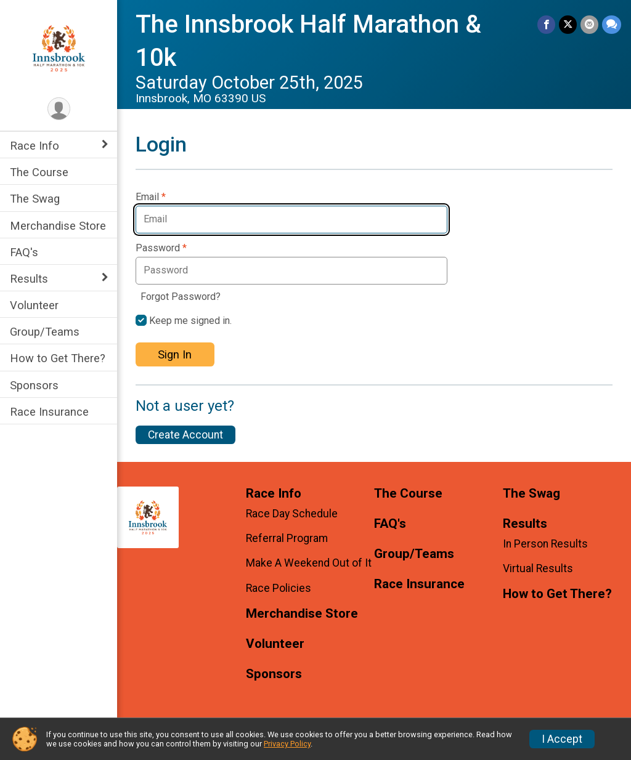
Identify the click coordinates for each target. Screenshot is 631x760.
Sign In (175, 354)
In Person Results (545, 544)
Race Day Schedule (292, 513)
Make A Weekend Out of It (309, 563)
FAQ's (24, 252)
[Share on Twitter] (568, 24)
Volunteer (34, 305)
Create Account (185, 435)
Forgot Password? (180, 296)
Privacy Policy (287, 743)
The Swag (35, 198)
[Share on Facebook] (546, 24)
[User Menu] (58, 108)
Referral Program (287, 538)
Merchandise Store (58, 225)
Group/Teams (44, 331)
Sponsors (34, 385)
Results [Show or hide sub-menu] (29, 278)
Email (151, 197)
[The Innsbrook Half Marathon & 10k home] (58, 47)
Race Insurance (49, 411)
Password (161, 248)
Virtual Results (538, 568)
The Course (39, 172)
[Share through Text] (611, 24)
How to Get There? (57, 358)
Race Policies (278, 588)
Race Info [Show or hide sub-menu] (34, 145)
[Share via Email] (589, 24)
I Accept (562, 739)
